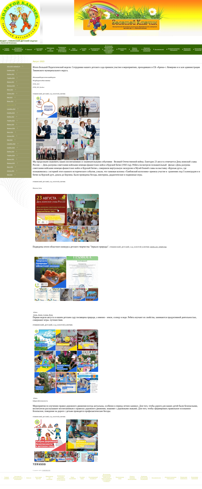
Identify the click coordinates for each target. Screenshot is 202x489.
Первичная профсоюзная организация (147, 49)
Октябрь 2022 (11, 70)
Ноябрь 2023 (10, 116)
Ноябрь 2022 (10, 74)
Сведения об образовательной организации (18, 49)
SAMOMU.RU (46, 470)
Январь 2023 (10, 82)
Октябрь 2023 (11, 113)
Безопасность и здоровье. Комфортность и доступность (62, 49)
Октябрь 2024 (11, 147)
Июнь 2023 (10, 101)
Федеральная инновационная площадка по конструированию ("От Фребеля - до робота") (109, 49)
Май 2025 (9, 174)
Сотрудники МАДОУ (39, 49)
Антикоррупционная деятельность (173, 49)
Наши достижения (73, 49)
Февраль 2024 (11, 128)
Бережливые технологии (198, 49)
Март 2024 (10, 132)
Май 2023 (9, 97)
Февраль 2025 (11, 163)
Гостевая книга (83, 49)
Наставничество (159, 49)
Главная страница (6, 49)
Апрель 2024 (10, 136)
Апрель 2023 (10, 93)
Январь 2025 (10, 159)
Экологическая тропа (122, 49)
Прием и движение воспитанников (134, 49)
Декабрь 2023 (11, 120)
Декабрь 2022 (11, 78)
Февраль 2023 (11, 85)
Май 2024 (9, 140)
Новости (29, 49)
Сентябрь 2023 (11, 109)
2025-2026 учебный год (13, 66)
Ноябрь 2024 (10, 151)
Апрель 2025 (10, 171)
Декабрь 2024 (11, 155)
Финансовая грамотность (187, 49)
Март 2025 (10, 167)
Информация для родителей (50, 49)
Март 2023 (10, 89)
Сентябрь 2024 (11, 143)
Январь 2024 (10, 124)
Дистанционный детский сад (95, 49)
